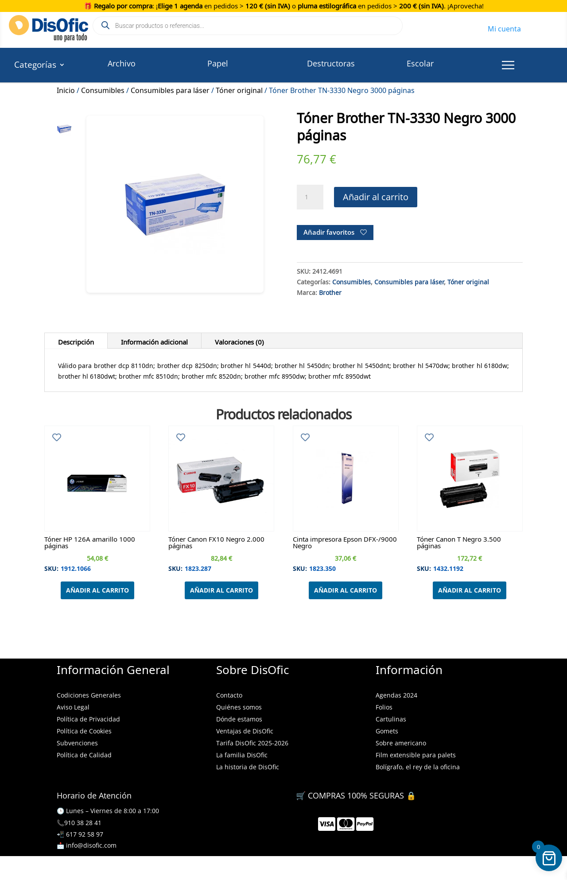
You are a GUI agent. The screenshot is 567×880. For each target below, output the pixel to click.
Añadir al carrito (375, 197)
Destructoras (331, 63)
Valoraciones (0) (239, 340)
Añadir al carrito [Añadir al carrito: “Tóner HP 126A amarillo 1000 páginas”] (97, 590)
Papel (217, 63)
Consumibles (102, 89)
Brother (330, 291)
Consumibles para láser (170, 89)
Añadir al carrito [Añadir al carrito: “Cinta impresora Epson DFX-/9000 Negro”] (345, 590)
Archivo (122, 63)
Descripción (76, 340)
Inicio (66, 89)
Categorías (35, 66)
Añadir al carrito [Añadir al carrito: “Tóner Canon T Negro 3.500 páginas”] (469, 590)
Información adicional (154, 340)
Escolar (420, 63)
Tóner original (239, 89)
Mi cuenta (504, 27)
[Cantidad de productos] (310, 197)
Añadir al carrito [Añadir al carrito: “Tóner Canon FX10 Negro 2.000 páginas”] (221, 590)
